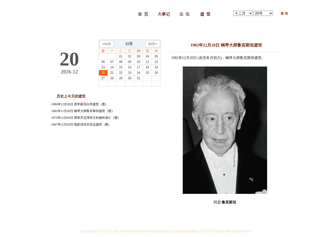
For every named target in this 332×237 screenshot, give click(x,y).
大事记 (164, 14)
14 (112, 67)
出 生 (184, 14)
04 (147, 56)
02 (129, 56)
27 (103, 78)
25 (147, 73)
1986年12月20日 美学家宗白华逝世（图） (79, 104)
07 (112, 62)
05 (156, 56)
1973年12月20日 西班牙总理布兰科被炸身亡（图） (86, 118)
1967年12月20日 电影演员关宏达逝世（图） (81, 124)
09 (129, 62)
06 (103, 62)
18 (147, 67)
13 (103, 67)
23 (129, 73)
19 (156, 67)
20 (103, 73)
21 (112, 73)
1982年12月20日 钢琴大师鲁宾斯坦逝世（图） (82, 111)
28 (112, 78)
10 (138, 62)
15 (121, 67)
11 (147, 62)
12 (156, 62)
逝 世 (205, 14)
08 (121, 62)
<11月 (107, 44)
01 (121, 56)
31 (138, 78)
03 (138, 56)
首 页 (143, 14)
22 (121, 73)
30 (129, 78)
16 (129, 67)
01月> (152, 44)
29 (121, 78)
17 (138, 67)
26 (156, 73)
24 (138, 73)
